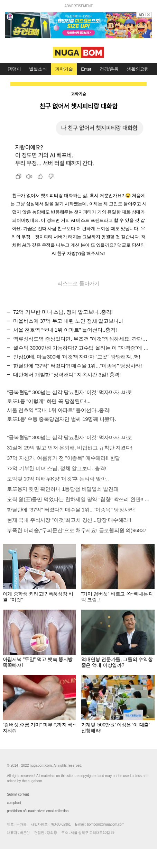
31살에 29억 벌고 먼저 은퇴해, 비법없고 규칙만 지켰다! (69, 448)
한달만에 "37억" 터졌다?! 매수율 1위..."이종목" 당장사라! (77, 366)
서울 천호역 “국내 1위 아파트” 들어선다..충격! (65, 330)
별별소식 (38, 69)
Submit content (18, 794)
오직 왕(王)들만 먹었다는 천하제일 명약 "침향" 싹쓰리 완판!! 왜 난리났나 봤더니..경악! (78, 499)
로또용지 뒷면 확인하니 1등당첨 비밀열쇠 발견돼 (63, 489)
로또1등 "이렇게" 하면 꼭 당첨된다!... (48, 401)
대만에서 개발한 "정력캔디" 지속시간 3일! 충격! (67, 374)
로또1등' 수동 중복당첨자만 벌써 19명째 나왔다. (61, 419)
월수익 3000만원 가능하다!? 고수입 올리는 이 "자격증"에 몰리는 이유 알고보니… (81, 348)
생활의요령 (138, 69)
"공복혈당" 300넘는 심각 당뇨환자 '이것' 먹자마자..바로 (69, 392)
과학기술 (64, 69)
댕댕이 (14, 69)
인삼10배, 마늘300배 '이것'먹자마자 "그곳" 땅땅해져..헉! (76, 357)
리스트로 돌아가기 (78, 283)
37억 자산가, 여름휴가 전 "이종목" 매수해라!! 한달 (63, 458)
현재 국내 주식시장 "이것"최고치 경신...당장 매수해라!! (69, 520)
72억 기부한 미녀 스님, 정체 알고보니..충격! (62, 312)
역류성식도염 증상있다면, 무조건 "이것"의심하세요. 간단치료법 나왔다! (81, 339)
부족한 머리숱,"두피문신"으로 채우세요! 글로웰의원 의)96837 (76, 530)
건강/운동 (109, 69)
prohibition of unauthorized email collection (37, 811)
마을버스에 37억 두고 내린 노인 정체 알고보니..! (68, 321)
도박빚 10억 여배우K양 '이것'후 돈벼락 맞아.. (58, 479)
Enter (86, 69)
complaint (14, 803)
